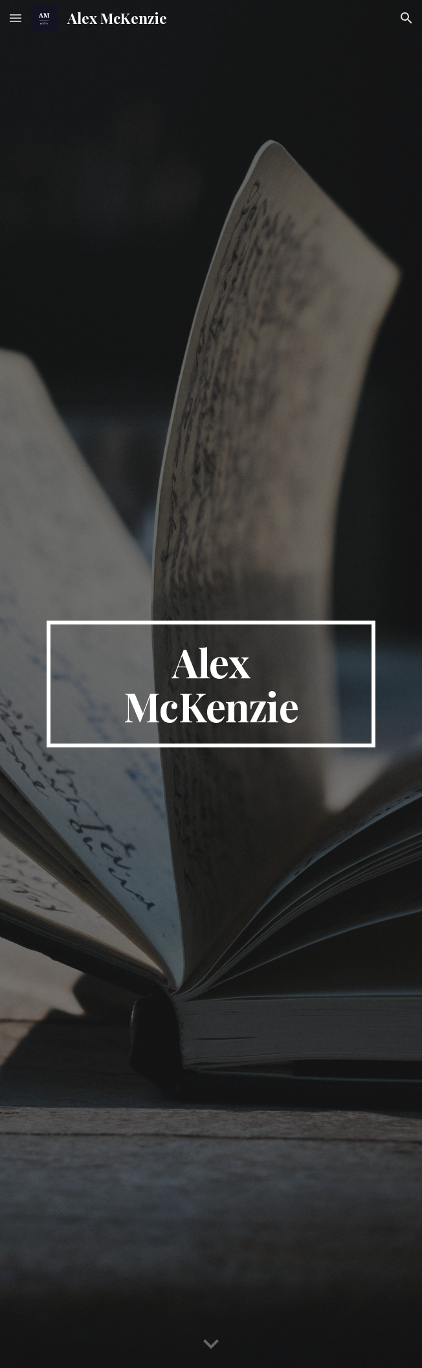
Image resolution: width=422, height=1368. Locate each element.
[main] (211, 684)
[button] (15, 18)
